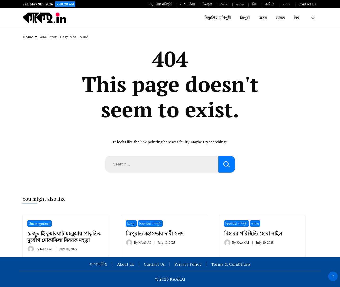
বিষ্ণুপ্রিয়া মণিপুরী (160, 4)
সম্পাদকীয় (187, 4)
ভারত (240, 4)
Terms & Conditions (231, 264)
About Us (125, 264)
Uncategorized (40, 223)
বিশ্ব (254, 4)
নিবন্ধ (286, 4)
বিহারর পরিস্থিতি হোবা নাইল (253, 233)
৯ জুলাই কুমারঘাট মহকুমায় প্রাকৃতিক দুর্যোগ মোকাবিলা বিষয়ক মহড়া (64, 236)
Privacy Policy (187, 264)
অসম (224, 4)
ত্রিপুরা (207, 4)
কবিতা (269, 4)
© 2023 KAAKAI (170, 279)
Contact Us (307, 4)
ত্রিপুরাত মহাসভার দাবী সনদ (155, 233)
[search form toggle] (313, 17)
